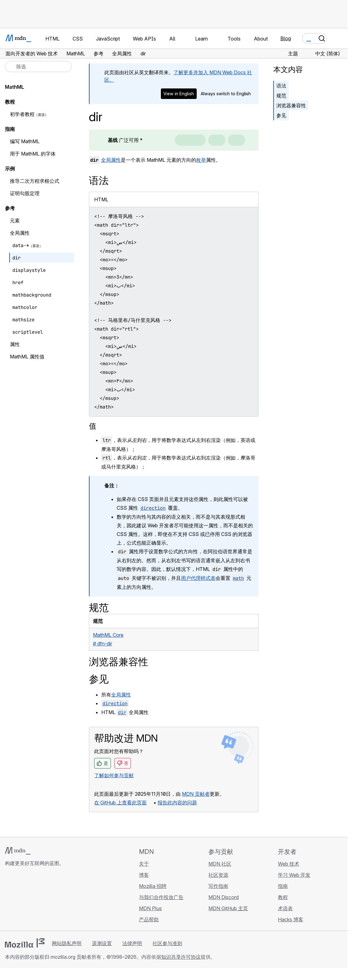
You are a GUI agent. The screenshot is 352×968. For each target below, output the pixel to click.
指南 (10, 129)
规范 (281, 95)
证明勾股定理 (25, 193)
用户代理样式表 (198, 578)
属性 (15, 344)
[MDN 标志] (18, 850)
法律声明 (132, 943)
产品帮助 (149, 919)
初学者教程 (22, 114)
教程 (10, 102)
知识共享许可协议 (181, 957)
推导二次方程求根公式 (34, 181)
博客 (144, 875)
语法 (281, 86)
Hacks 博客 (290, 919)
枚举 (201, 160)
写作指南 (218, 886)
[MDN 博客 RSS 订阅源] (53, 900)
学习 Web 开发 (294, 875)
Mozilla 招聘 (152, 886)
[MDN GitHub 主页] (8, 900)
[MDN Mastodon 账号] (42, 900)
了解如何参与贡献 (114, 775)
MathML (14, 87)
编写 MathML (25, 141)
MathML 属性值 (27, 356)
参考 (10, 208)
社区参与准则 (167, 943)
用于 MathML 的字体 (33, 154)
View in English (178, 93)
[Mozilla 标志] (24, 943)
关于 (144, 864)
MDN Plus (150, 908)
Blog (285, 38)
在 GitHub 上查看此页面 (120, 802)
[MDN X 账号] (31, 900)
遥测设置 (102, 943)
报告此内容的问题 (177, 802)
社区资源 (218, 875)
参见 (281, 115)
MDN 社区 (219, 864)
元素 (15, 220)
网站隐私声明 (67, 943)
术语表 (285, 908)
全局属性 (111, 160)
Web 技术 (288, 864)
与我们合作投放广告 (161, 897)
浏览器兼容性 (291, 105)
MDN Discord (223, 897)
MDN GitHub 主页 (228, 908)
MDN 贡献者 (196, 794)
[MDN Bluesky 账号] (19, 900)
